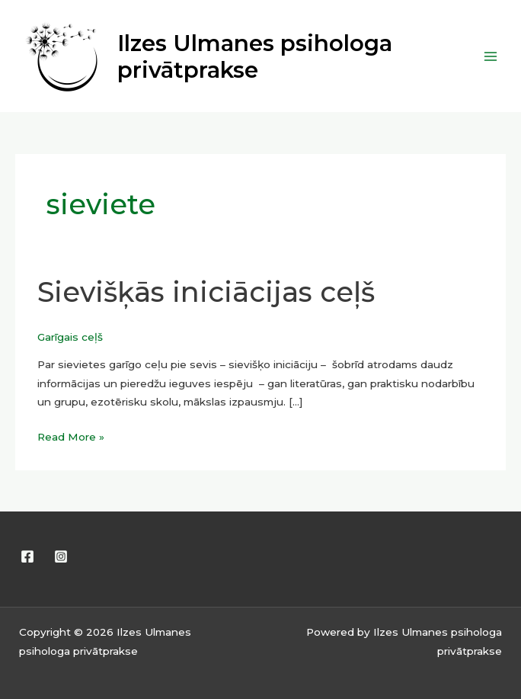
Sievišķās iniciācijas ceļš (206, 292)
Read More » (70, 435)
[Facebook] (27, 556)
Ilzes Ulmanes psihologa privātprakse (254, 56)
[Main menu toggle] (491, 56)
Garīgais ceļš (70, 337)
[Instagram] (61, 556)
